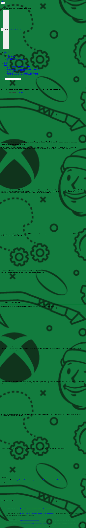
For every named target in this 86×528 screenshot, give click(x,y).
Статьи (5, 53)
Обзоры (6, 63)
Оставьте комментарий (51, 479)
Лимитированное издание (36, 479)
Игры (5, 65)
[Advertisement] (43, 83)
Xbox (13, 479)
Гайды (5, 76)
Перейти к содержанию (11, 2)
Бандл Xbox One (19, 479)
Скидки (6, 62)
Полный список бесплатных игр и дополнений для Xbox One (23, 67)
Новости (6, 52)
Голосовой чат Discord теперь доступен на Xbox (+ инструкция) (37, 508)
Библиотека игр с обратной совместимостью (18, 66)
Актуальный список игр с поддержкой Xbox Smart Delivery (22, 74)
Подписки (6, 55)
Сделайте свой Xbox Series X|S (27, 526)
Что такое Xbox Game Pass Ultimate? (16, 59)
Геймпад (26, 479)
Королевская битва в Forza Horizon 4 (29, 520)
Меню (2, 2)
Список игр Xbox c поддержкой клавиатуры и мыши (20, 72)
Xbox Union (4, 5)
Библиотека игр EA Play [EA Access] (16, 70)
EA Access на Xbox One (13, 60)
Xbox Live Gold (11, 56)
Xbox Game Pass (11, 58)
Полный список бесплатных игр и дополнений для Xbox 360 (23, 69)
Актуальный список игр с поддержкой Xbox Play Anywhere (22, 73)
